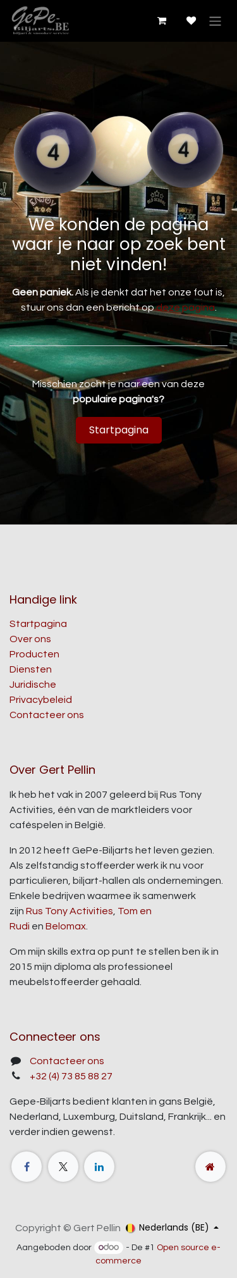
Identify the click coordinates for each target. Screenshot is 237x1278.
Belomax (66, 926)
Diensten (30, 669)
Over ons (30, 639)
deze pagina (185, 307)
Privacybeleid (40, 700)
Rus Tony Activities (69, 911)
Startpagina (119, 430)
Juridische (32, 684)
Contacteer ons (46, 715)
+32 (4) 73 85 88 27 (71, 1076)
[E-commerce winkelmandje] (161, 21)
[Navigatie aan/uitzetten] (215, 20)
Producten (34, 654)
